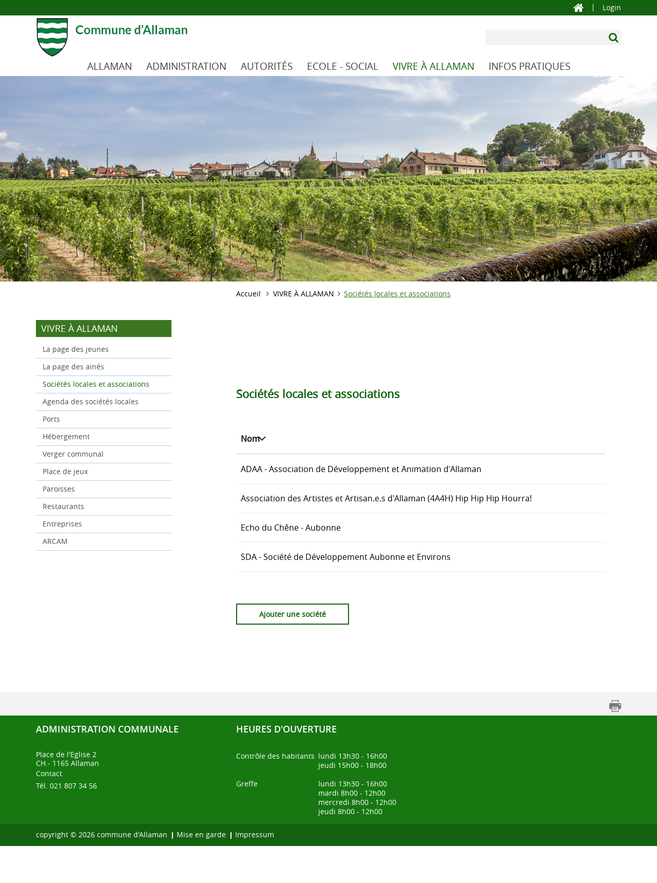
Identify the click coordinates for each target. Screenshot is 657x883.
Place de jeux (65, 471)
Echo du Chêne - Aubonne (291, 552)
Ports (51, 419)
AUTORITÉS (267, 66)
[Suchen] (614, 37)
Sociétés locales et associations (104, 383)
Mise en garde (201, 871)
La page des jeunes (76, 349)
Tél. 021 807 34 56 (66, 823)
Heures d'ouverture (286, 766)
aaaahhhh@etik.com (539, 510)
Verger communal (73, 454)
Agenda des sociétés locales (91, 401)
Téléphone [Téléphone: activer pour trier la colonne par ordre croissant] (455, 438)
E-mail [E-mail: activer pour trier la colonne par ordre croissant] (512, 438)
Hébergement (66, 436)
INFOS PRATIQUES (529, 66)
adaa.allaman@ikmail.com (550, 469)
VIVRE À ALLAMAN (433, 66)
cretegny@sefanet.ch (541, 581)
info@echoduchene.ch (543, 552)
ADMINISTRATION (186, 66)
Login (612, 7)
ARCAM (55, 541)
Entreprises (62, 524)
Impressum (254, 871)
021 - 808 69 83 (463, 581)
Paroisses (59, 489)
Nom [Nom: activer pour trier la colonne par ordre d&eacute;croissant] (250, 438)
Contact (49, 810)
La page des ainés (73, 366)
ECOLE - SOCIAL (342, 66)
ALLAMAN (109, 66)
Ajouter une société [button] (292, 651)
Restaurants (63, 506)
